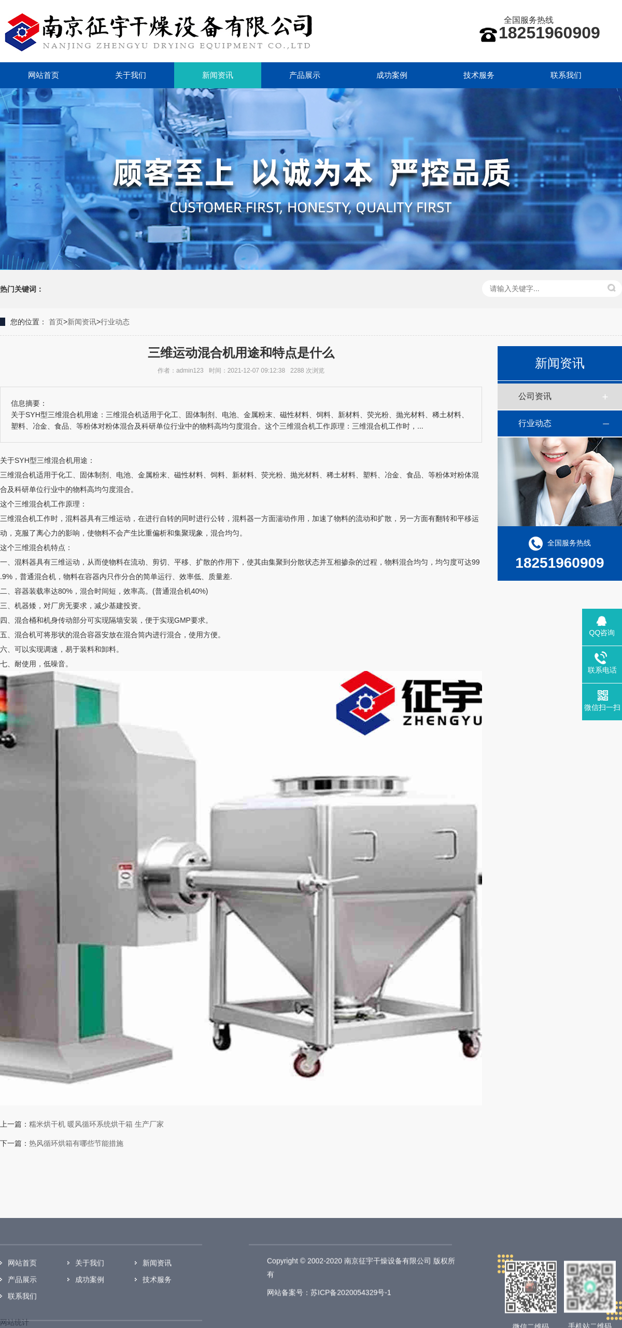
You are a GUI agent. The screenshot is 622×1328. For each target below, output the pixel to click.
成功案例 (391, 75)
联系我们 (566, 75)
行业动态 (115, 322)
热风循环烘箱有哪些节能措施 (76, 1143)
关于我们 (130, 75)
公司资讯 (535, 396)
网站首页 (43, 75)
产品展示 (304, 75)
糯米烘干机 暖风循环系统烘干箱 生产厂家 (96, 1124)
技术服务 (478, 75)
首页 (56, 322)
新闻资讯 (217, 75)
